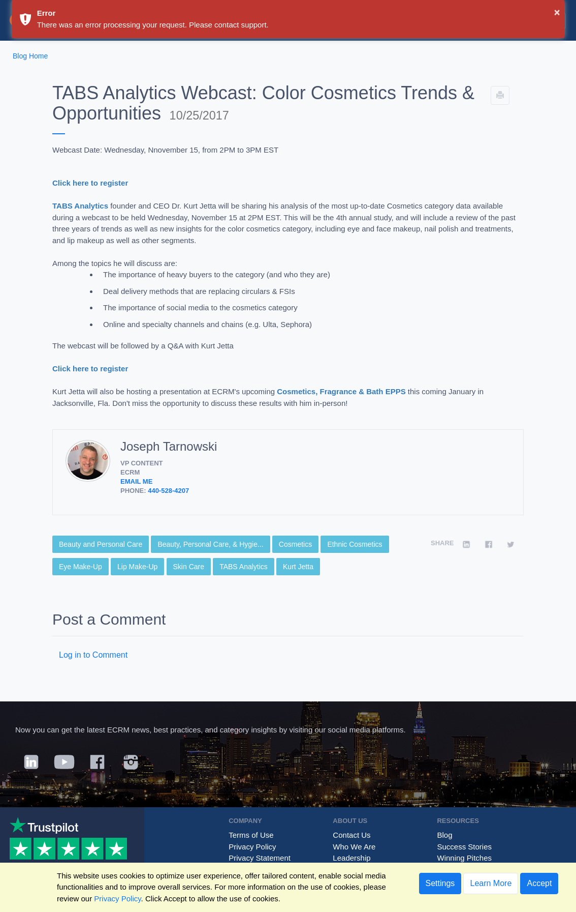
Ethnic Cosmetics (354, 544)
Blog (444, 835)
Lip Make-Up (137, 567)
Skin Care (188, 567)
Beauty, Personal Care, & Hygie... (210, 544)
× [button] (557, 12)
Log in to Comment (93, 655)
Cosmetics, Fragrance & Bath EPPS (341, 391)
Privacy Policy (252, 846)
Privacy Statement (260, 858)
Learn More (490, 883)
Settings (440, 883)
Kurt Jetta (298, 567)
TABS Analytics (80, 205)
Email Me (136, 481)
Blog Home (30, 56)
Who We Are (354, 846)
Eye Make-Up (80, 567)
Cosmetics (295, 544)
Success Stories (464, 846)
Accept (539, 883)
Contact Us (351, 835)
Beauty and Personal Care (100, 544)
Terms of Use (251, 835)
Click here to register (90, 183)
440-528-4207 (168, 490)
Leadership (351, 858)
